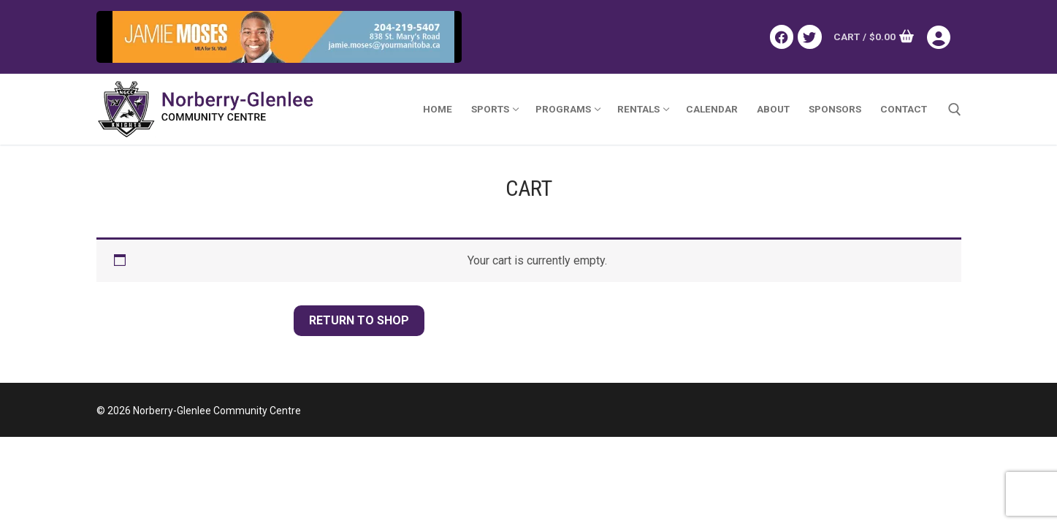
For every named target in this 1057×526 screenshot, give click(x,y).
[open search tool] (954, 109)
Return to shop (359, 320)
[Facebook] (781, 36)
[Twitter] (809, 36)
